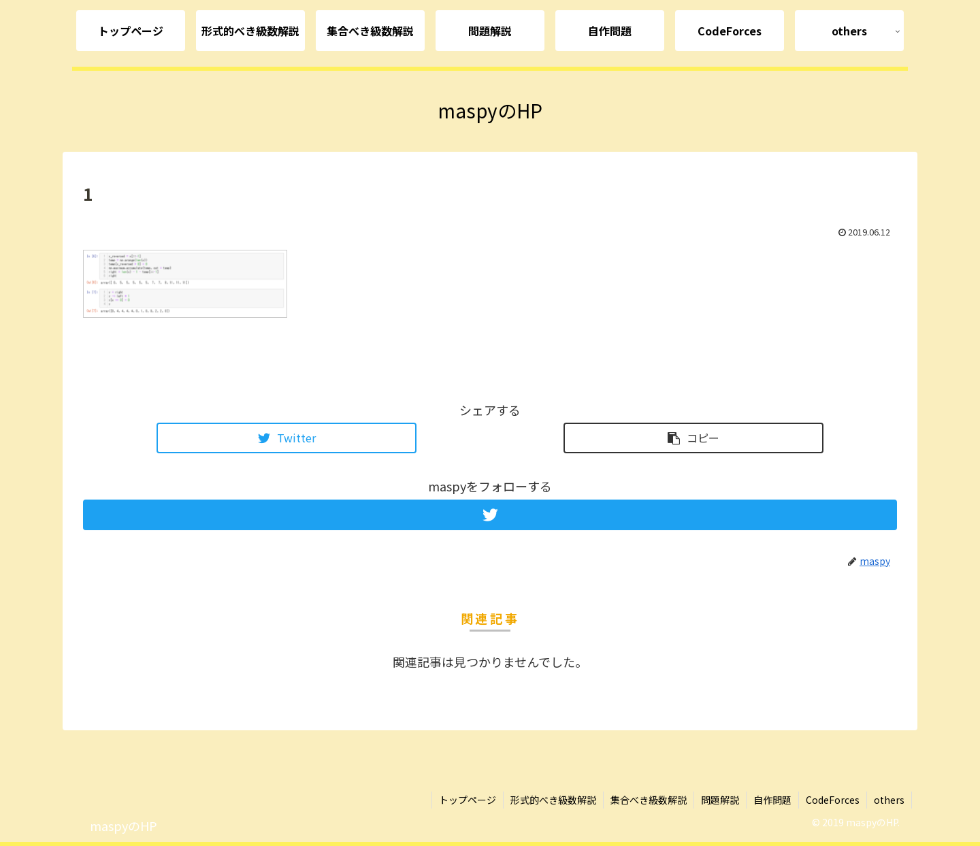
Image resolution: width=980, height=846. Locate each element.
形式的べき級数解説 (553, 800)
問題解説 (720, 800)
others (889, 800)
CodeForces (833, 800)
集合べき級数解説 (648, 800)
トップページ (467, 800)
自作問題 (772, 800)
